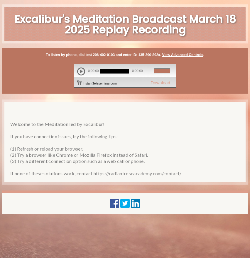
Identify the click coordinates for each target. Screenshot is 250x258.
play (81, 71)
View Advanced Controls (182, 55)
